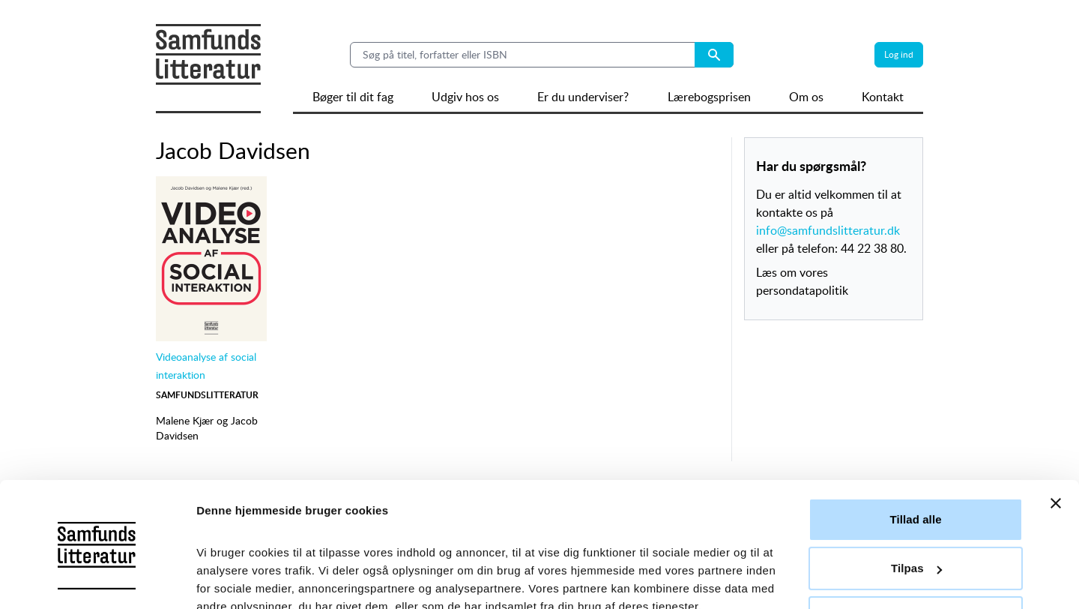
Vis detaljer (226, 579)
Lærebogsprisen (709, 96)
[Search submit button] (714, 55)
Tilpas (916, 500)
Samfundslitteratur (207, 394)
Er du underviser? (583, 96)
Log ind (898, 54)
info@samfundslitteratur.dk (828, 230)
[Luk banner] (1056, 435)
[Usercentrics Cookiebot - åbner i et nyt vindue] (97, 579)
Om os (806, 96)
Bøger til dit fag (352, 96)
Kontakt (883, 96)
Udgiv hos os (465, 96)
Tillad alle (915, 451)
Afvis (915, 549)
